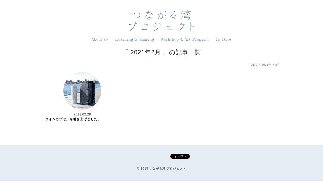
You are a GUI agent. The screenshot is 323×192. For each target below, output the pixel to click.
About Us (100, 39)
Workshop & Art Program (184, 39)
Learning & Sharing (134, 39)
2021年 (266, 64)
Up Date (223, 39)
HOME (253, 64)
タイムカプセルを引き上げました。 (73, 119)
